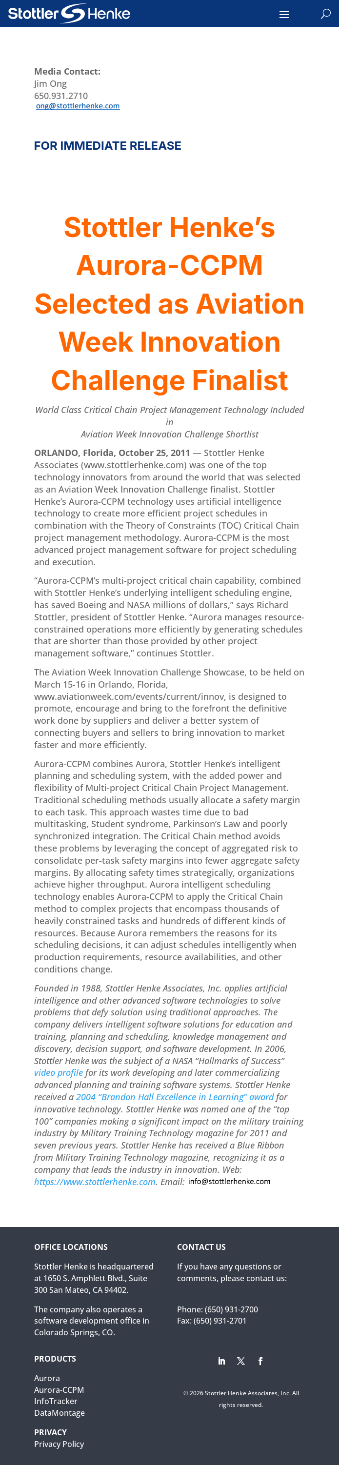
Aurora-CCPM (59, 1390)
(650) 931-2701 (220, 1320)
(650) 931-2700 (231, 1309)
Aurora (47, 1378)
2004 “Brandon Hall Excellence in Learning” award (176, 1097)
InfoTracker (56, 1401)
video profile (58, 1072)
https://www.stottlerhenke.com (95, 1182)
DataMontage (59, 1412)
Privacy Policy (59, 1444)
